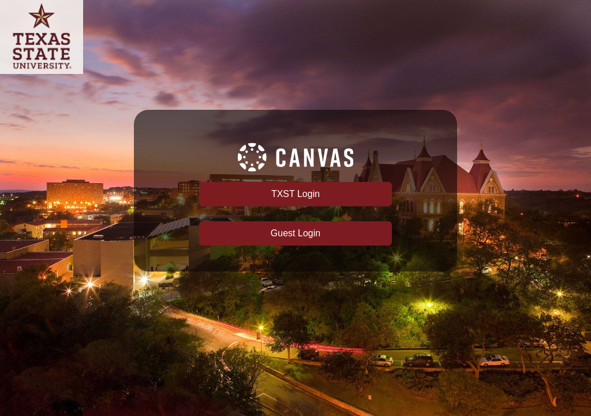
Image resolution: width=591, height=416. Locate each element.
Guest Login (295, 233)
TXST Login (295, 194)
